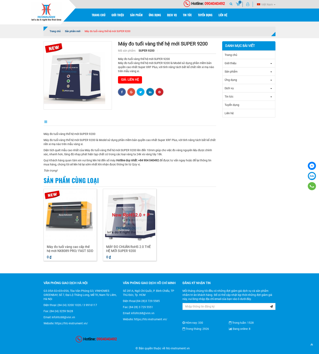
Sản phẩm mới (72, 31)
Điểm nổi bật (72, 121)
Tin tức (187, 15)
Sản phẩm (136, 15)
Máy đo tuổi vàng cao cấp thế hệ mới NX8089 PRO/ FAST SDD (70, 249)
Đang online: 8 (239, 328)
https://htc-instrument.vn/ (71, 323)
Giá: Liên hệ (130, 79)
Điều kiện (100, 121)
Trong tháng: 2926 (195, 328)
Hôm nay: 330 (192, 322)
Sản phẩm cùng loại (71, 180)
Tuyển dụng (205, 15)
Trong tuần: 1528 (241, 322)
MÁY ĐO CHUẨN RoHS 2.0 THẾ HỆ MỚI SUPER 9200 (128, 249)
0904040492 (204, 3)
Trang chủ (98, 15)
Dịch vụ (172, 15)
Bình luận (126, 121)
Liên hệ (222, 15)
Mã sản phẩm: (127, 50)
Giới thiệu (117, 15)
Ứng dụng (155, 15)
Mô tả (47, 121)
